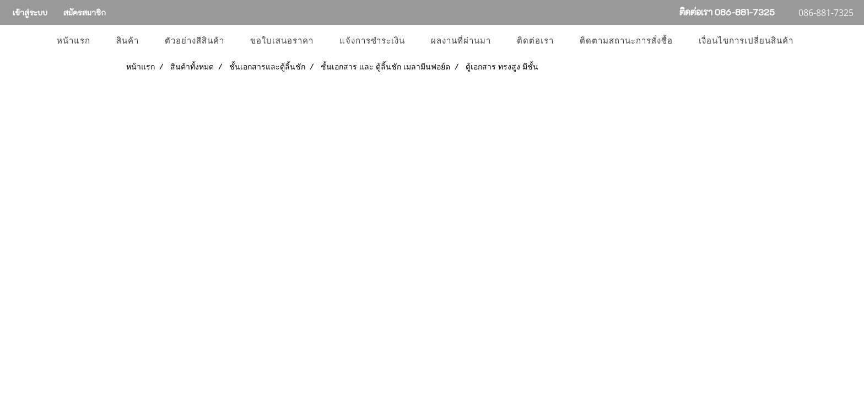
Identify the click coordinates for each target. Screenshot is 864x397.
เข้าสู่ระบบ (30, 12)
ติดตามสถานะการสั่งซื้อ (626, 41)
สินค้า (127, 41)
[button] (816, 40)
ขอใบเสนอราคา (282, 41)
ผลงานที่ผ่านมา (461, 41)
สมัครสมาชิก (84, 12)
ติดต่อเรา (535, 41)
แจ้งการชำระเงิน (372, 41)
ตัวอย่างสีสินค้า (194, 41)
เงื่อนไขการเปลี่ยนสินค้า (746, 41)
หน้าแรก (73, 41)
